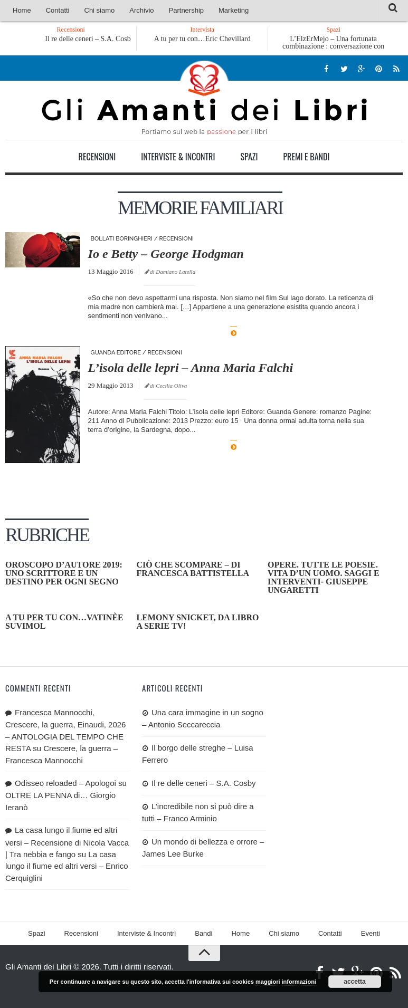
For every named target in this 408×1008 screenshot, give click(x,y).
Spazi (249, 156)
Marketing (234, 10)
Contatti (58, 10)
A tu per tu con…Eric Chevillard (202, 39)
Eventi (370, 933)
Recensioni (97, 156)
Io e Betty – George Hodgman (166, 254)
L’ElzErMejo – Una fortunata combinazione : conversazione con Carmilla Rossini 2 (333, 46)
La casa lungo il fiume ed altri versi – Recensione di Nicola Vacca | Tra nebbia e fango (67, 842)
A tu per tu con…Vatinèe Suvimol (64, 621)
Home (22, 10)
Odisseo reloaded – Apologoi (65, 783)
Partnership (186, 10)
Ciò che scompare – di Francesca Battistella (192, 569)
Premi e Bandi (306, 156)
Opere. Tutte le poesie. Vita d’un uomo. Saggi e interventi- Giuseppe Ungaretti (323, 577)
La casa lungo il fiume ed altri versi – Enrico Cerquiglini (66, 866)
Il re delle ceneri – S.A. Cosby (93, 39)
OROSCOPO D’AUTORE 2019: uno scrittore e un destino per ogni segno (63, 573)
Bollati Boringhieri (122, 238)
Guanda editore (116, 352)
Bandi (203, 933)
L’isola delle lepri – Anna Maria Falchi (190, 368)
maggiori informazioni (285, 981)
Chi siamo (99, 10)
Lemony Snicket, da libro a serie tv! (197, 621)
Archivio (141, 10)
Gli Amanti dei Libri (204, 98)
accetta (354, 981)
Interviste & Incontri (178, 156)
